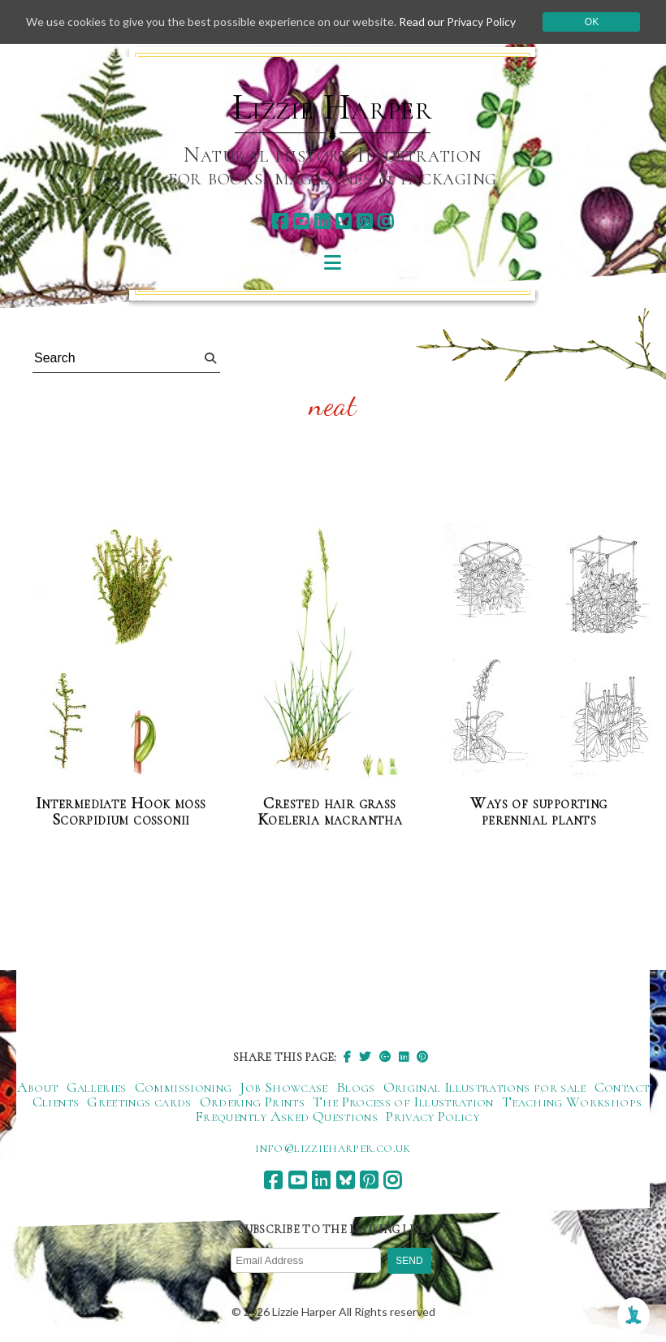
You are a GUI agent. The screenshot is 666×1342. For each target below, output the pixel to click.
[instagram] (385, 221)
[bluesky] (343, 221)
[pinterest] (364, 221)
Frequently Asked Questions (286, 1116)
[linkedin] (322, 221)
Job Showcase (283, 1087)
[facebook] (280, 221)
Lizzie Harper (332, 107)
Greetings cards (139, 1101)
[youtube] (301, 221)
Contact (622, 1087)
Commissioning (183, 1087)
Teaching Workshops (572, 1101)
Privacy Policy (432, 1116)
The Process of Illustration (403, 1101)
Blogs (355, 1087)
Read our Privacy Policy (457, 21)
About (37, 1087)
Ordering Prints (252, 1101)
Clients (56, 1101)
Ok (592, 22)
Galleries (97, 1087)
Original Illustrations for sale (484, 1087)
